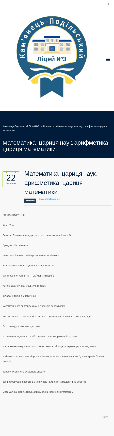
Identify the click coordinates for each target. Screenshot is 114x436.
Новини (30, 200)
